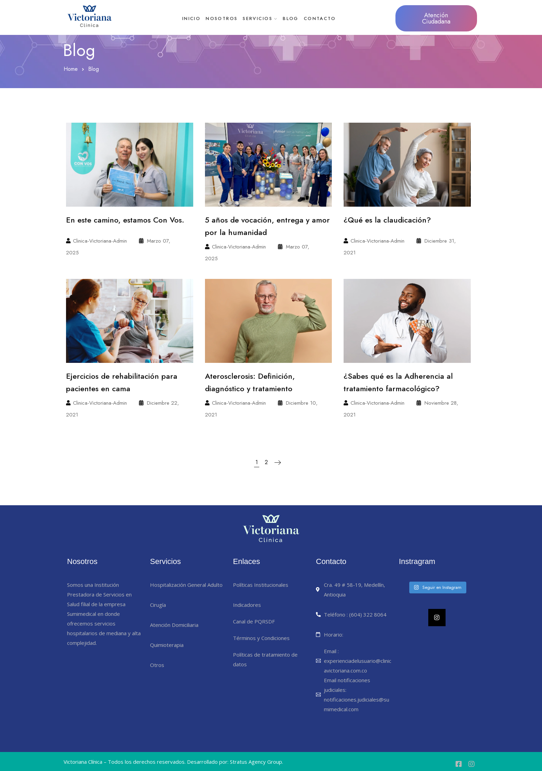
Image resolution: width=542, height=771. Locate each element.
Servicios (261, 18)
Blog (301, 18)
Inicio (181, 18)
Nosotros (218, 18)
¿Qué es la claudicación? (387, 219)
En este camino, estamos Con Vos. (125, 219)
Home (71, 69)
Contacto (337, 18)
